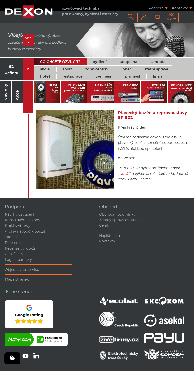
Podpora (156, 8)
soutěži (124, 173)
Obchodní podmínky (117, 214)
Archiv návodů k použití (25, 231)
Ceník (104, 225)
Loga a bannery (18, 259)
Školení (11, 237)
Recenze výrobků (20, 248)
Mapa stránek (17, 279)
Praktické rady (17, 225)
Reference (13, 242)
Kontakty (180, 8)
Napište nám (110, 235)
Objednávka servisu (22, 269)
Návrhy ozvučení (19, 214)
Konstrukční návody (22, 220)
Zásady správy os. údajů (120, 220)
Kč (171, 16)
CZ (185, 17)
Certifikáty (14, 254)
